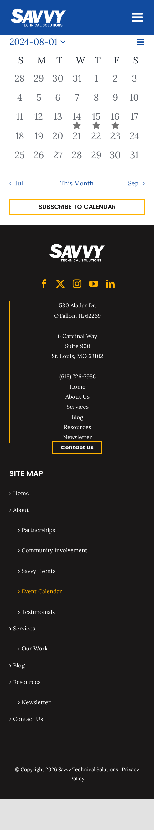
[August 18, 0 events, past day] (19, 139)
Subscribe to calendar (77, 207)
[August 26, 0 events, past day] (38, 158)
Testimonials (38, 611)
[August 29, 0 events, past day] (96, 158)
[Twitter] (60, 284)
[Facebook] (43, 284)
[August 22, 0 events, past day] (96, 139)
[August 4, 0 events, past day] (19, 100)
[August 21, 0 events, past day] (76, 139)
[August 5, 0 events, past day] (38, 100)
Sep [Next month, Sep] (133, 183)
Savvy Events (38, 570)
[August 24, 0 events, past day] (134, 139)
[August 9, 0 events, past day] (115, 100)
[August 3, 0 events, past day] (134, 81)
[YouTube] (93, 284)
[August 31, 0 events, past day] (134, 158)
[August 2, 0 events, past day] (115, 81)
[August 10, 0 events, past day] (134, 100)
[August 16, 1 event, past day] (115, 119)
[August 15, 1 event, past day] (96, 119)
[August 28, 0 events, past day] (76, 158)
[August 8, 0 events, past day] (96, 100)
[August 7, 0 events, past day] (76, 100)
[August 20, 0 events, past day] (57, 139)
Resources (77, 427)
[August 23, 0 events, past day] (115, 139)
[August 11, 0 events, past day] (19, 119)
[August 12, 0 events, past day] (38, 119)
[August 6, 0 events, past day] (57, 100)
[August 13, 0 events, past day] (57, 119)
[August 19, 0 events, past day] (38, 139)
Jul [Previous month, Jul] (19, 183)
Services (78, 406)
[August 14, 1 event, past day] (76, 119)
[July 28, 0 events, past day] (19, 81)
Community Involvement (54, 550)
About (21, 510)
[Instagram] (77, 284)
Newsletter (77, 437)
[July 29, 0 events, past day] (38, 81)
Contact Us (77, 447)
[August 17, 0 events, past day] (134, 119)
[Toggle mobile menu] (138, 17)
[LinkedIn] (110, 284)
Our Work (35, 648)
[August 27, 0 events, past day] (57, 158)
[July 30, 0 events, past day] (57, 81)
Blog (77, 417)
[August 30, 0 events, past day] (115, 158)
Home (77, 386)
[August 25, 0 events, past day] (19, 158)
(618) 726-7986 (77, 376)
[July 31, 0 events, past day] (76, 81)
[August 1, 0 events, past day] (96, 81)
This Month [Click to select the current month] (77, 183)
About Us (77, 396)
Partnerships (38, 530)
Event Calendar (42, 591)
